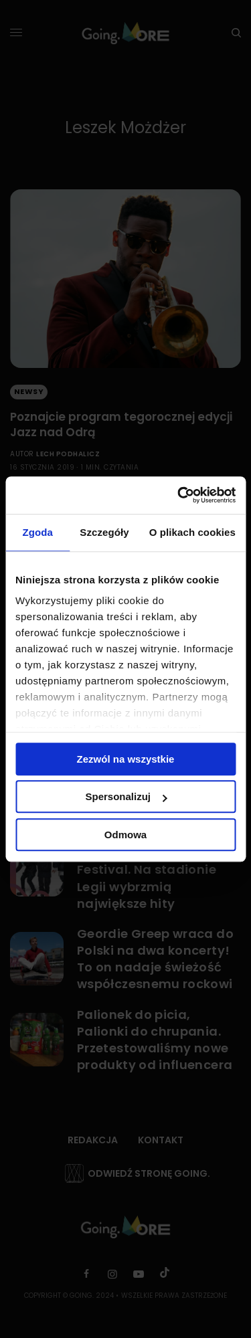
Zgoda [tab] (37, 532)
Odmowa (125, 834)
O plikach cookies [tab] (192, 532)
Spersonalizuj (126, 796)
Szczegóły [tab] (104, 532)
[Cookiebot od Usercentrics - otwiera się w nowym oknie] (179, 495)
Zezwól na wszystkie (126, 759)
